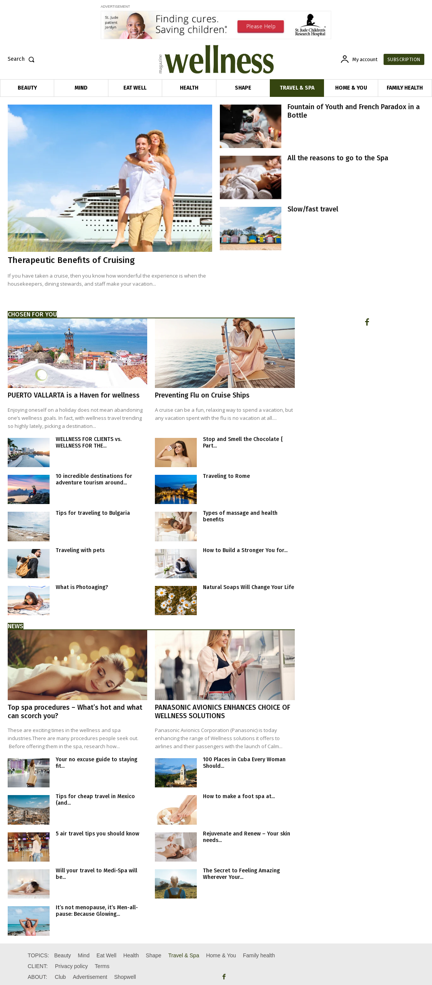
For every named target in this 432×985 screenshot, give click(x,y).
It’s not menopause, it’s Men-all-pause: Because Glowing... (97, 910)
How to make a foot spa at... (239, 796)
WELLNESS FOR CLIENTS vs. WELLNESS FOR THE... (88, 442)
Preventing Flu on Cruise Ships (202, 395)
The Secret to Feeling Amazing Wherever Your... (241, 873)
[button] (23, 59)
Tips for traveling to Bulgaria (93, 513)
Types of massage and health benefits (240, 516)
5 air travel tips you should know (97, 833)
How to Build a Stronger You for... (245, 550)
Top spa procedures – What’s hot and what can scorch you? (75, 711)
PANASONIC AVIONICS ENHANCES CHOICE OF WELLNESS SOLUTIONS (222, 711)
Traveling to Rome (226, 476)
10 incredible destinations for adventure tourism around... (94, 479)
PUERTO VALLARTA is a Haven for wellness (74, 395)
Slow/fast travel (312, 209)
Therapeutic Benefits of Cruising (71, 260)
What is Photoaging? (82, 587)
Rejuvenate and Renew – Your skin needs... (246, 837)
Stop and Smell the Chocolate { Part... (243, 442)
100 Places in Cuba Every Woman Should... (244, 762)
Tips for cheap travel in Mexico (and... (95, 799)
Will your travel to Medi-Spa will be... (96, 873)
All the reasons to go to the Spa (337, 158)
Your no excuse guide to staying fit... (96, 762)
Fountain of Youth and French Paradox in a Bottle (353, 111)
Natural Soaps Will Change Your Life (248, 587)
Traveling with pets (80, 550)
